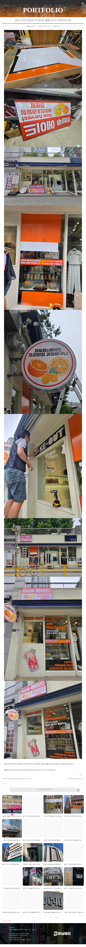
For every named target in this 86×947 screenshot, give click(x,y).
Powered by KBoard (6, 923)
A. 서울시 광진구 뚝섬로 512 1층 (19, 936)
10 (51, 920)
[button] (82, 3)
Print (80, 774)
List (4, 783)
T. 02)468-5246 (13, 938)
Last (57, 920)
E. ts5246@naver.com (15, 940)
